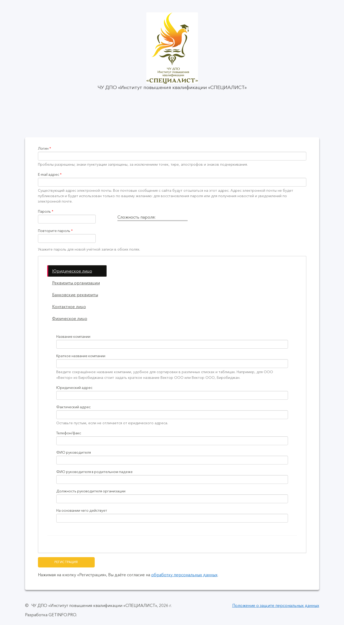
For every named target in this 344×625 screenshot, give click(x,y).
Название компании (73, 336)
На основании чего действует (81, 510)
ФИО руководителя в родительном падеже (94, 472)
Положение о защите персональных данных (275, 605)
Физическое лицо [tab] (69, 318)
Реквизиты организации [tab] (76, 282)
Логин (44, 148)
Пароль (45, 211)
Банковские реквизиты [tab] (75, 294)
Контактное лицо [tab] (69, 306)
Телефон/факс (68, 433)
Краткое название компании (80, 356)
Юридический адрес (74, 388)
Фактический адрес (73, 407)
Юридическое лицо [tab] (72, 271)
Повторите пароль (55, 231)
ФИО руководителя (73, 452)
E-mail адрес (50, 174)
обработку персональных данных (184, 574)
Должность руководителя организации (90, 491)
